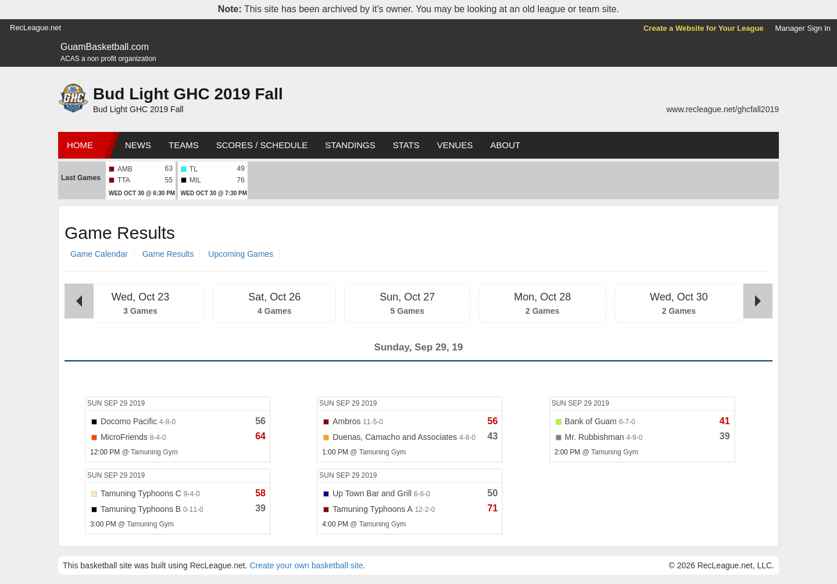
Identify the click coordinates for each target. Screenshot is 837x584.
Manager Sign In (803, 28)
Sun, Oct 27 (407, 297)
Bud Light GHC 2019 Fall (188, 94)
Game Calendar (99, 254)
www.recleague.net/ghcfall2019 (722, 109)
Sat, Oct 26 (274, 297)
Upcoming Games (240, 254)
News (138, 145)
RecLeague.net (35, 27)
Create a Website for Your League (703, 28)
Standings (350, 145)
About (505, 145)
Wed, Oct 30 (679, 297)
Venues (455, 145)
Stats (406, 145)
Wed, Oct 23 (141, 297)
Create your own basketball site (306, 565)
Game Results (168, 254)
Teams (184, 145)
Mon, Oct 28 (542, 297)
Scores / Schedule (262, 145)
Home (80, 145)
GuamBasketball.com (104, 47)
